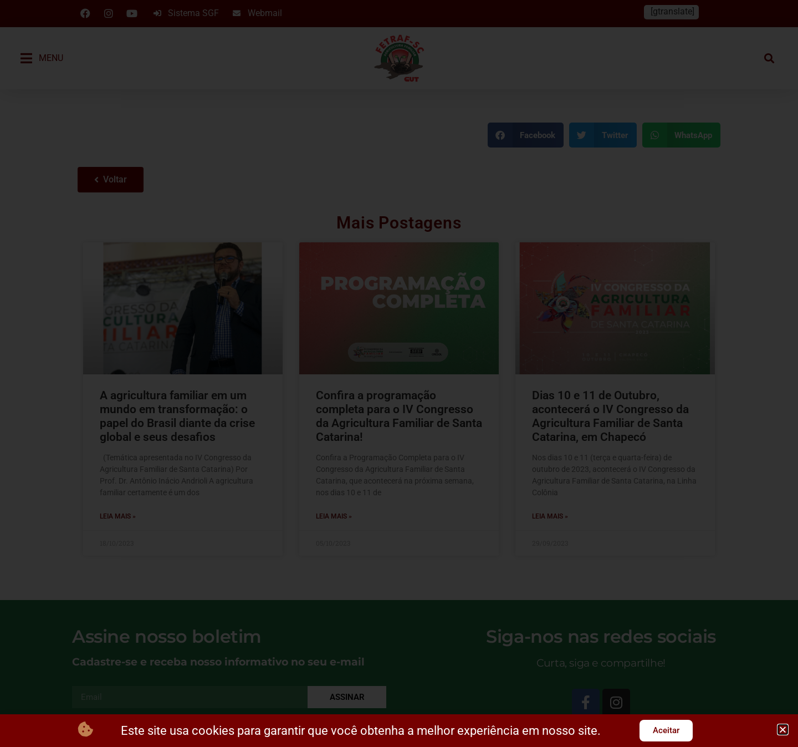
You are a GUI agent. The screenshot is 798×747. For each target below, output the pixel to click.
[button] (783, 729)
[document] (399, 373)
